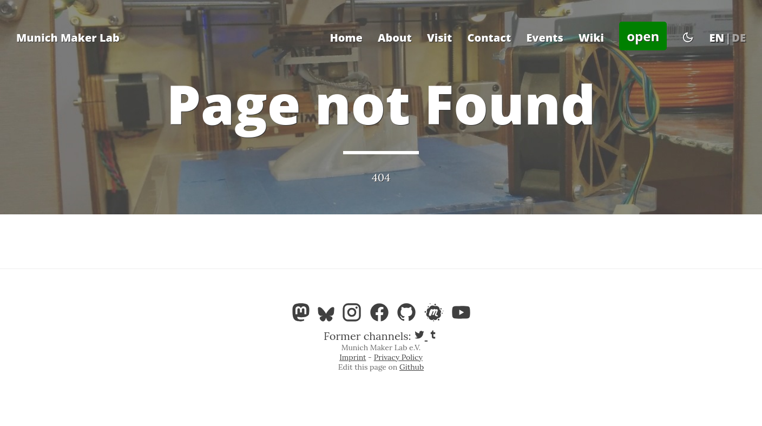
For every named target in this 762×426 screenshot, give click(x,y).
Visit (439, 37)
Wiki (591, 37)
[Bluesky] (329, 315)
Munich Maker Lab (68, 37)
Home (346, 37)
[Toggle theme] (688, 38)
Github (411, 367)
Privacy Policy (398, 357)
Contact (489, 37)
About (395, 37)
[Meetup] (437, 315)
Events (544, 37)
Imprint (352, 357)
